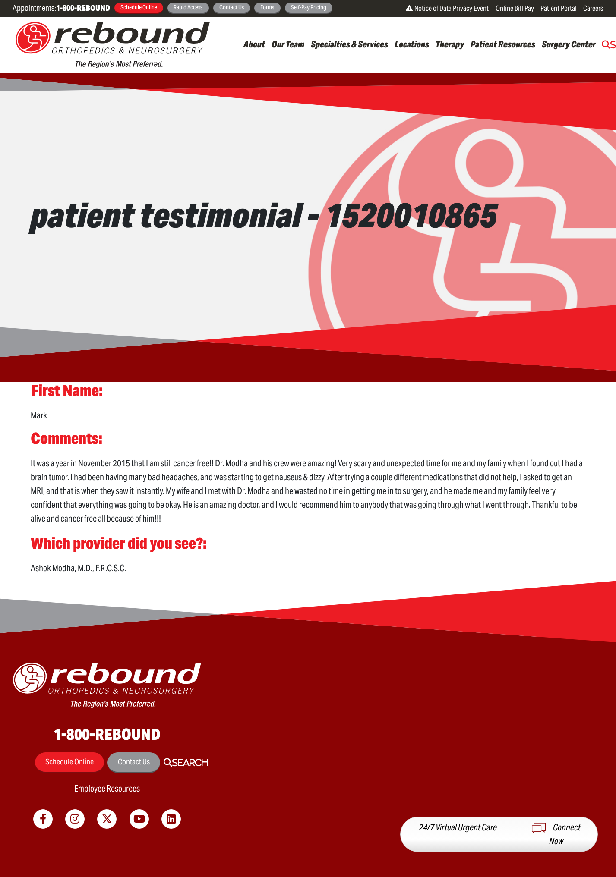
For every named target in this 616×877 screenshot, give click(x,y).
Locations (412, 44)
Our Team (288, 44)
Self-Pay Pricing (308, 7)
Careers (593, 8)
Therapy (450, 44)
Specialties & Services (349, 44)
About (254, 44)
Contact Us (231, 7)
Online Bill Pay (515, 8)
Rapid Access (188, 7)
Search (190, 762)
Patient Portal (558, 8)
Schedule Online (138, 7)
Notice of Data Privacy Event (447, 8)
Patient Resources (503, 44)
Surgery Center (569, 44)
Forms (267, 7)
